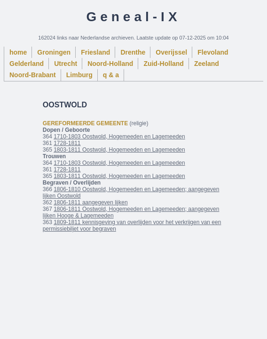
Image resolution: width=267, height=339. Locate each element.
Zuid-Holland (163, 63)
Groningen (54, 52)
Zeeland (206, 63)
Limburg (79, 75)
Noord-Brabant (32, 75)
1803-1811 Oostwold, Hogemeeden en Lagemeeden (119, 149)
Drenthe (132, 52)
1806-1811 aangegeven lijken (90, 202)
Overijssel (171, 52)
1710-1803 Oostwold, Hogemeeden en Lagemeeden (119, 136)
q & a (111, 75)
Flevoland (212, 52)
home (18, 52)
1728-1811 (67, 143)
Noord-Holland (110, 63)
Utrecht (65, 63)
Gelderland (26, 63)
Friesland (95, 52)
